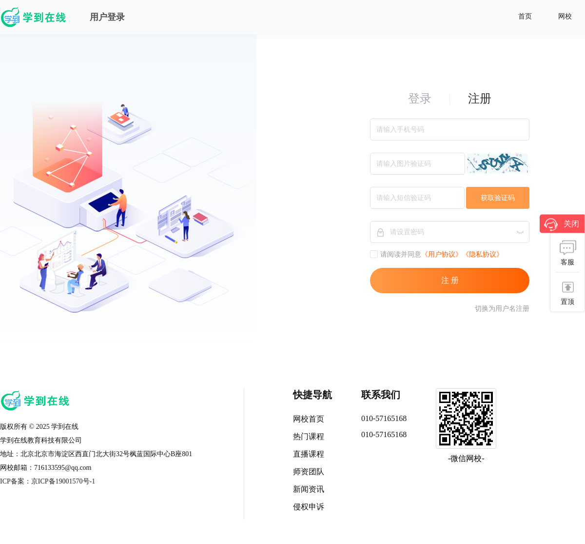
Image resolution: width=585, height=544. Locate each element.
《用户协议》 (441, 254)
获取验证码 (498, 197)
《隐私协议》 (482, 254)
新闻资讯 (308, 489)
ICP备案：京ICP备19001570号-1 (47, 481)
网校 (565, 16)
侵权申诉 (308, 507)
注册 (479, 98)
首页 (525, 16)
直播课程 (308, 454)
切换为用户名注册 (502, 308)
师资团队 (308, 471)
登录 (419, 98)
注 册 (450, 280)
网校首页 (308, 419)
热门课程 (308, 436)
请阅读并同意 (395, 254)
